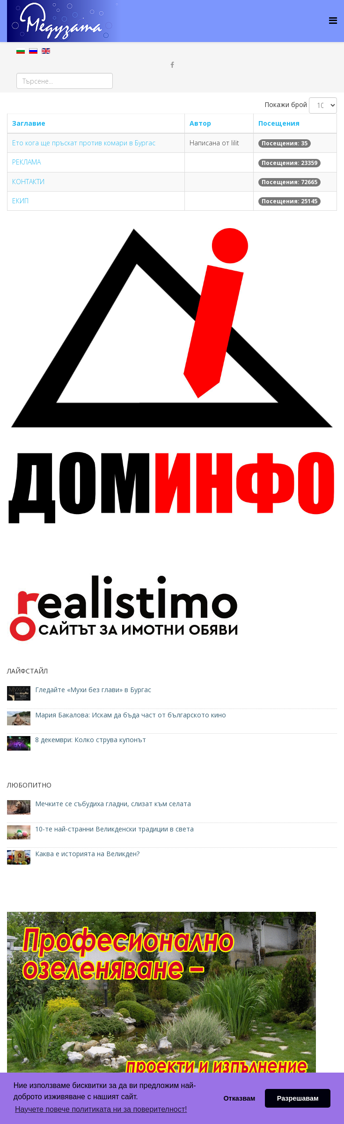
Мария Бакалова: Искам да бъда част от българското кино (131, 714)
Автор (200, 123)
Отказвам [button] (239, 1098)
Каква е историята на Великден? (87, 853)
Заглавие (28, 123)
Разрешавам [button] (298, 1098)
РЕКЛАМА (26, 162)
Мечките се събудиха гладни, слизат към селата (113, 803)
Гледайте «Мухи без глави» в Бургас (93, 689)
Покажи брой (285, 104)
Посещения (279, 123)
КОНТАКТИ (28, 181)
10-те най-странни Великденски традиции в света (114, 828)
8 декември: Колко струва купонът (90, 739)
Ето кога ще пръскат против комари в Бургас (83, 142)
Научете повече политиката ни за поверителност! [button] (101, 1109)
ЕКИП (20, 200)
